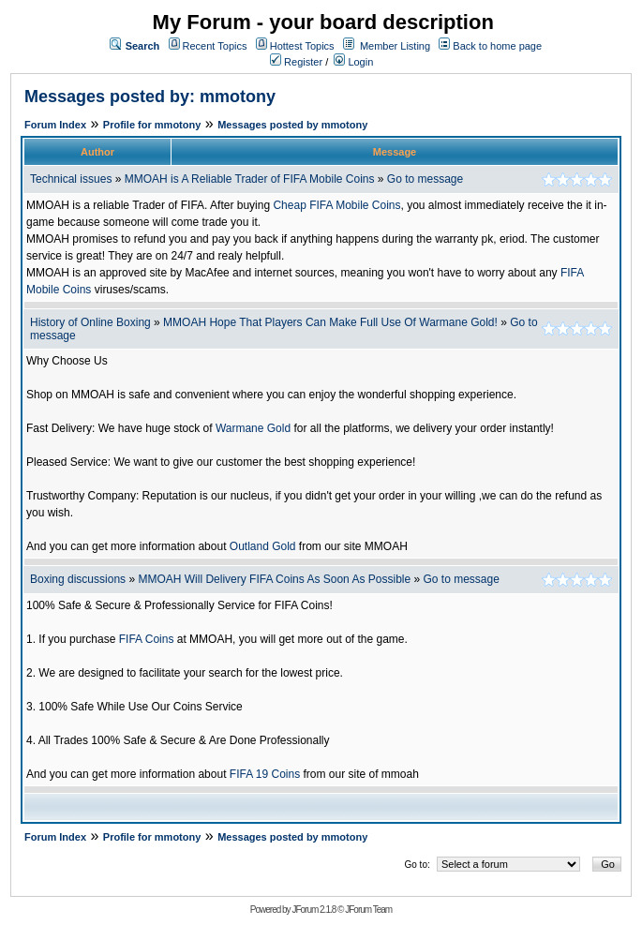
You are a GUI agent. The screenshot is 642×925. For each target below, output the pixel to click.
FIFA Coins (146, 639)
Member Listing (395, 46)
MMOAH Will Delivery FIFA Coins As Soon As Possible (274, 579)
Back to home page (497, 46)
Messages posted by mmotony (292, 124)
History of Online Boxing (90, 322)
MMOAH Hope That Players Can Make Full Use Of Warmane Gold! (330, 322)
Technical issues (71, 179)
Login (353, 61)
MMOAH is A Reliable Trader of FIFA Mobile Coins (250, 179)
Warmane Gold (253, 428)
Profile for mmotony (152, 124)
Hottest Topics (302, 46)
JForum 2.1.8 (313, 909)
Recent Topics (215, 46)
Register (296, 61)
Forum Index (55, 124)
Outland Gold (263, 546)
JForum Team (368, 909)
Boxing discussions (78, 579)
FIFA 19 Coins (265, 774)
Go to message (425, 179)
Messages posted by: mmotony (150, 96)
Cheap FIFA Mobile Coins (336, 205)
